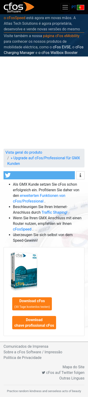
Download (34, 323)
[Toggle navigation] (65, 7)
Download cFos (32, 303)
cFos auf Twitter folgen (63, 372)
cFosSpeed (22, 229)
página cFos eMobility (61, 36)
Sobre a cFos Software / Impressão (33, 352)
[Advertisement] (44, 102)
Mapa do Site (73, 367)
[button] (39, 175)
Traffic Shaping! (55, 212)
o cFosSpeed (14, 18)
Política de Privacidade (23, 357)
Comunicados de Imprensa (26, 346)
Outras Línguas (71, 378)
